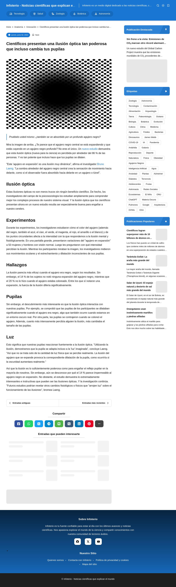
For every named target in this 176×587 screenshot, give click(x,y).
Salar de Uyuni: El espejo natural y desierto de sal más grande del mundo (140, 287)
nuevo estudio (90, 149)
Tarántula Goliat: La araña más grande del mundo (138, 260)
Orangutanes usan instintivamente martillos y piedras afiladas (140, 313)
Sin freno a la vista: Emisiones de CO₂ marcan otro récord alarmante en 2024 (146, 41)
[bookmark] (168, 5)
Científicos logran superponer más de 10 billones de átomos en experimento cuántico (138, 234)
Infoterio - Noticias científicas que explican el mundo (45, 5)
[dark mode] (163, 5)
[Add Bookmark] (36, 35)
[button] (99, 423)
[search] (157, 5)
